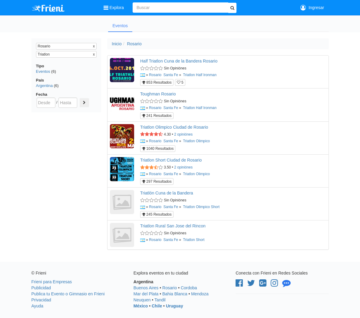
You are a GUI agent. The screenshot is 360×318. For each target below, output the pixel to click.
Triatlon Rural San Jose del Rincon (173, 225)
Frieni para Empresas (51, 281)
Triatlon (189, 75)
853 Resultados (157, 82)
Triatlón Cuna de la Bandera (166, 193)
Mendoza (200, 293)
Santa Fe (170, 75)
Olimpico (203, 141)
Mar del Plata (146, 293)
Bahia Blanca (174, 293)
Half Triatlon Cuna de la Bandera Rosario (178, 61)
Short (215, 207)
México (141, 306)
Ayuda (37, 306)
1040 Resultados (157, 148)
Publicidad (41, 287)
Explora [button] (114, 7)
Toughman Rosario (158, 94)
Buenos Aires (146, 287)
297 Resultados (157, 181)
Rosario (134, 43)
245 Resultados (157, 214)
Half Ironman (206, 75)
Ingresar (312, 7)
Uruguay (174, 306)
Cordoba (189, 287)
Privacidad (41, 299)
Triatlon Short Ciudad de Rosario (171, 160)
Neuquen (142, 299)
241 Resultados (157, 116)
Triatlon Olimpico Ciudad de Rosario (174, 127)
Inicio (117, 43)
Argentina (44, 85)
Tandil (160, 299)
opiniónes (183, 134)
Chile (157, 306)
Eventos (120, 25)
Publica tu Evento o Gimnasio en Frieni (68, 293)
